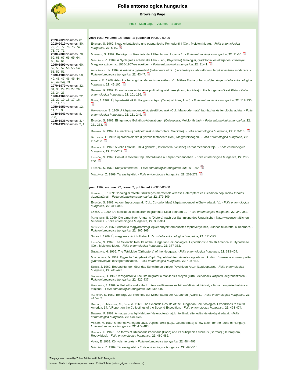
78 (57, 47)
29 (62, 89)
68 (57, 57)
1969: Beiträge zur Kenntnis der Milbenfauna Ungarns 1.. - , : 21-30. (167, 54)
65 (73, 57)
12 (81, 106)
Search (176, 23)
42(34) (60, 82)
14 (57, 103)
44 (78, 78)
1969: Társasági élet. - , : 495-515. (144, 347)
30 (57, 89)
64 (78, 57)
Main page (146, 23)
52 (57, 71)
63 (52, 61)
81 (81, 40)
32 (81, 85)
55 (73, 68)
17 (73, 99)
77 (62, 47)
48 (57, 78)
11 (52, 110)
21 (52, 99)
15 (52, 103)
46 (67, 78)
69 (52, 57)
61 (62, 61)
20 (57, 99)
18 (67, 99)
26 (78, 89)
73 (52, 50)
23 (62, 92)
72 (57, 50)
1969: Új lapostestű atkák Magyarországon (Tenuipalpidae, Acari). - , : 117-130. (171, 100)
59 (52, 68)
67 (62, 57)
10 (57, 110)
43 (52, 82)
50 (81, 75)
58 (57, 68)
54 (78, 68)
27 (73, 89)
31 (52, 89)
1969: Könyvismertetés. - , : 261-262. (145, 168)
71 (62, 50)
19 (62, 99)
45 (73, 78)
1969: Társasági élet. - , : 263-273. (145, 174)
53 (52, 71)
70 (81, 54)
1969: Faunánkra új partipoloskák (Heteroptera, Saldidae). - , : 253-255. (169, 131)
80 (81, 43)
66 (67, 57)
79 (52, 47)
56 (67, 68)
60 (81, 64)
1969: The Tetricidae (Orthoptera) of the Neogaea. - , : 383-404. (164, 251)
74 (78, 47)
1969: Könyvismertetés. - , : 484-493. (143, 341)
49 (52, 78)
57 (62, 68)
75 (73, 47)
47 (62, 78)
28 (67, 89)
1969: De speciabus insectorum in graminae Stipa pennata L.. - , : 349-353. (169, 211)
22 (81, 96)
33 (68, 82)
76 (67, 47)
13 (62, 103)
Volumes (162, 23)
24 (57, 92)
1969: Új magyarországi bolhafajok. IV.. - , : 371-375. (154, 236)
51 (62, 71)
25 (52, 92)
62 (57, 61)
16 (78, 99)
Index (132, 23)
